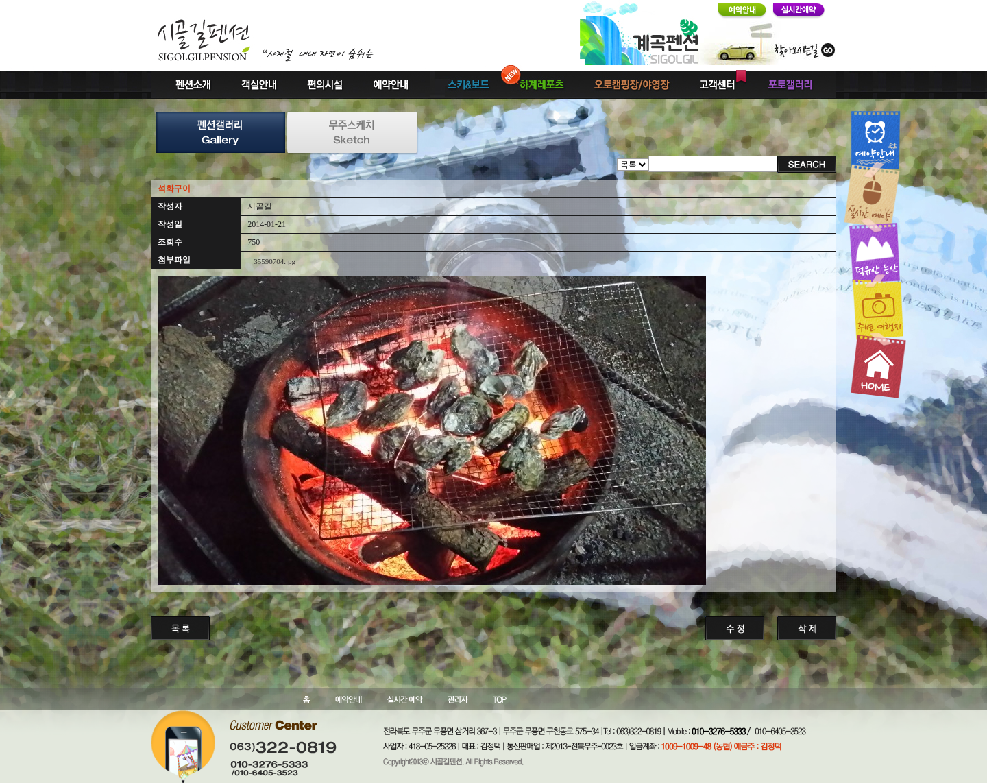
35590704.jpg (274, 261)
